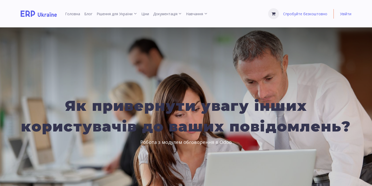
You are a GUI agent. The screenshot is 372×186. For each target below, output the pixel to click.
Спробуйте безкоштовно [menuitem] (305, 13)
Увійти (345, 13)
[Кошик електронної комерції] (273, 13)
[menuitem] (72, 14)
